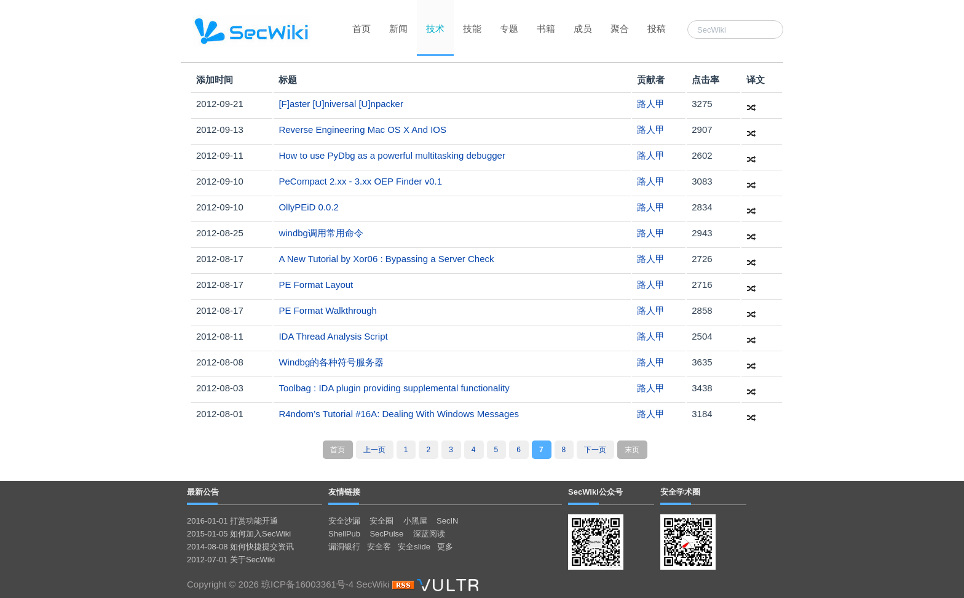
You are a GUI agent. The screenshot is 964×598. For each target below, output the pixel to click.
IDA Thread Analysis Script (333, 336)
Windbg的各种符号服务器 (331, 362)
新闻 (398, 28)
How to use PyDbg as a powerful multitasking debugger (392, 155)
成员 (583, 28)
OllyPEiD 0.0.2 (309, 207)
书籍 (546, 28)
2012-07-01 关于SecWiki (231, 559)
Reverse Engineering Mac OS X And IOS (362, 129)
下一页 (595, 449)
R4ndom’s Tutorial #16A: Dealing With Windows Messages (399, 414)
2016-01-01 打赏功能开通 (232, 520)
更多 (445, 546)
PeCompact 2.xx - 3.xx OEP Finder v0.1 (360, 181)
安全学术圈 (680, 491)
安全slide (414, 546)
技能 (472, 28)
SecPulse (386, 533)
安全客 (379, 546)
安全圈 (381, 520)
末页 (632, 449)
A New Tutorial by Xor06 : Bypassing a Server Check (386, 258)
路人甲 (651, 103)
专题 (509, 28)
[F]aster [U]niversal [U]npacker (341, 103)
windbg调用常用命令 (321, 233)
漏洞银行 (344, 546)
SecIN (447, 520)
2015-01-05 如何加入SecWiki (239, 533)
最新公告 (203, 491)
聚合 (619, 28)
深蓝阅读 (429, 533)
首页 (361, 28)
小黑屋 (415, 520)
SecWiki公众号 (595, 491)
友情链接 (344, 491)
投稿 (656, 28)
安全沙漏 (344, 520)
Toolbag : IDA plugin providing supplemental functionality (394, 388)
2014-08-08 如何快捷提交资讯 (240, 546)
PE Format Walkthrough (328, 310)
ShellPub (344, 533)
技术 (435, 28)
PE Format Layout (316, 284)
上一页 (374, 449)
